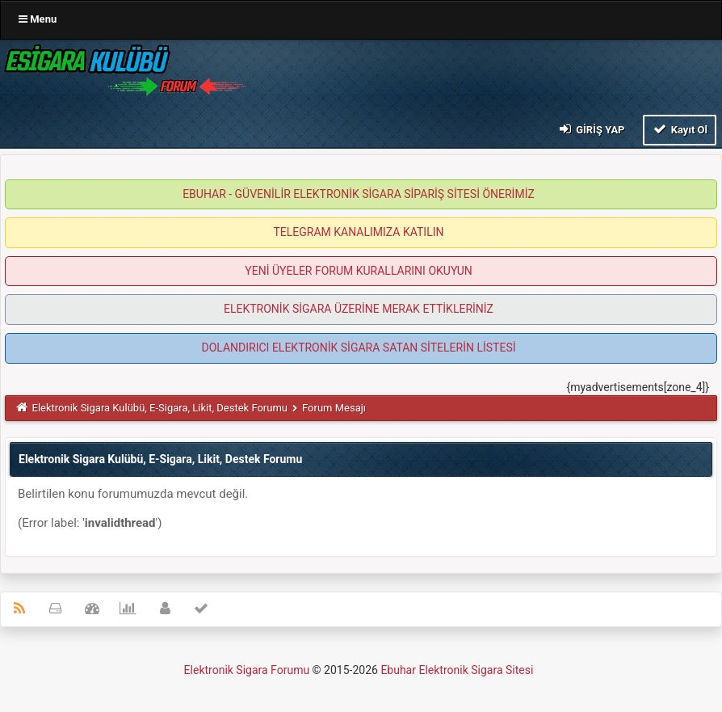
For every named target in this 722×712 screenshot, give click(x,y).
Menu (38, 19)
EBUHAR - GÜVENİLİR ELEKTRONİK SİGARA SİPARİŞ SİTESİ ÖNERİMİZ (359, 193)
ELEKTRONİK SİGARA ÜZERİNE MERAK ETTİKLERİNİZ (358, 308)
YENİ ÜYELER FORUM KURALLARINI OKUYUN (358, 270)
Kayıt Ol (679, 129)
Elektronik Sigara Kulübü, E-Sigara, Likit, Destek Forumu (160, 408)
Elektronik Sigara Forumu (247, 670)
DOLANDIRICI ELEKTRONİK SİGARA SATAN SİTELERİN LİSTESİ (358, 347)
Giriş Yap (590, 129)
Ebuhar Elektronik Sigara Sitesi (456, 670)
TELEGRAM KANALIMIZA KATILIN (359, 231)
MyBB (537, 673)
